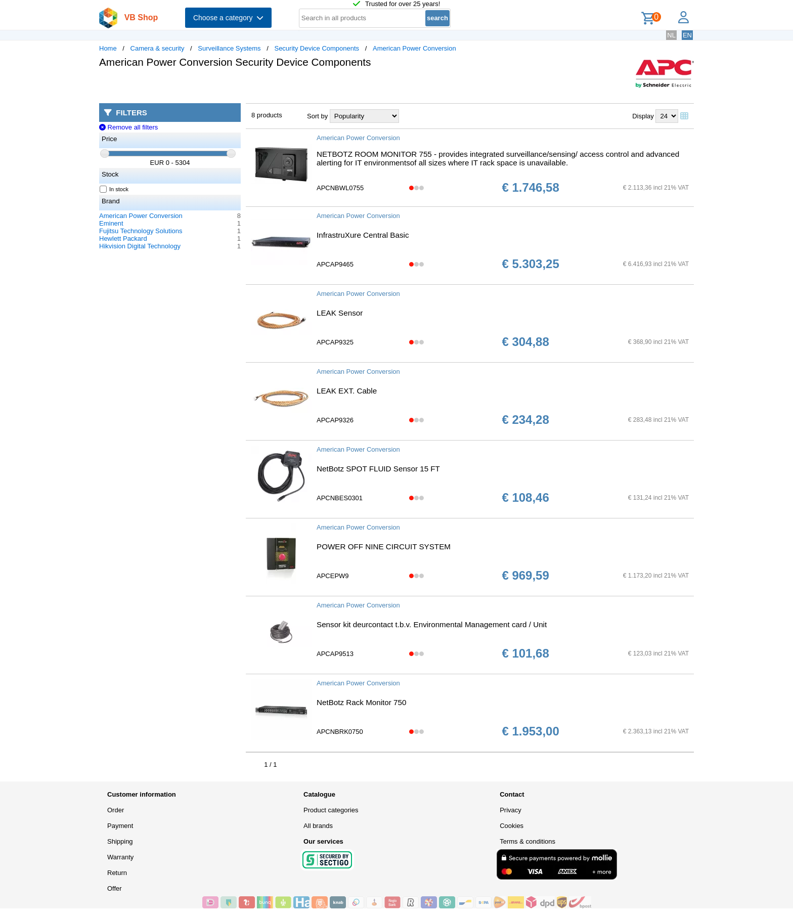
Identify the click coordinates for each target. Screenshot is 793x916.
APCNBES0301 (340, 498)
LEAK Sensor (340, 313)
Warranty (120, 857)
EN (687, 35)
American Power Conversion (414, 48)
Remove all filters (128, 127)
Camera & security (157, 48)
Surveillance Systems (229, 48)
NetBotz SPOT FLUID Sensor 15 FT (378, 468)
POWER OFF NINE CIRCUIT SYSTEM (384, 546)
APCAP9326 (335, 420)
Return (117, 873)
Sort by (317, 116)
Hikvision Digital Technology (140, 246)
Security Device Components (316, 48)
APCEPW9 (333, 576)
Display (643, 116)
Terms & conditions (527, 841)
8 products (266, 115)
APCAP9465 (335, 264)
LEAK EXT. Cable (347, 390)
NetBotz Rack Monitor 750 (361, 702)
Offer (114, 888)
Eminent (111, 223)
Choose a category (228, 18)
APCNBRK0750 (340, 731)
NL (671, 35)
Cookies (511, 826)
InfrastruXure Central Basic (363, 235)
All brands (318, 826)
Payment (120, 826)
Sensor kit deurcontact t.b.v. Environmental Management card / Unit (432, 624)
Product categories (330, 810)
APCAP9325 (335, 342)
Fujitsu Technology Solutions (141, 231)
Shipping (120, 841)
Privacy (510, 810)
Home (108, 48)
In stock (114, 189)
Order (115, 810)
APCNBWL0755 (340, 188)
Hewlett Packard (123, 238)
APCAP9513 (335, 654)
